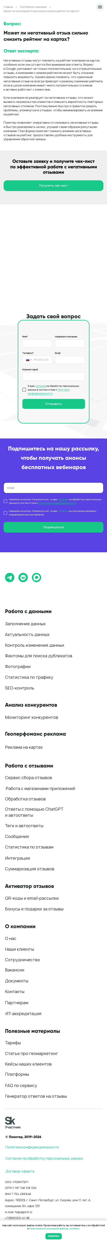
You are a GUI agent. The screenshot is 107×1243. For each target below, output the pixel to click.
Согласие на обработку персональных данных (44, 1158)
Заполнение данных (25, 624)
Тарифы (13, 1042)
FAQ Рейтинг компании (33, 7)
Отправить (53, 404)
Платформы (17, 1074)
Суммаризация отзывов (29, 869)
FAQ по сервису (21, 1085)
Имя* (25, 336)
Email (57, 353)
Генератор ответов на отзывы (36, 1096)
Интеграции (17, 858)
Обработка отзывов (25, 799)
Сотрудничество (22, 959)
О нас (10, 938)
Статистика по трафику (29, 677)
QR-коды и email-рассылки (32, 898)
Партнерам (16, 1002)
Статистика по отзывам (29, 847)
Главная (8, 7)
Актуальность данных (27, 634)
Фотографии (18, 666)
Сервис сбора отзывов (28, 777)
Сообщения (17, 836)
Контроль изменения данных (34, 645)
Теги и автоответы (24, 825)
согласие (40, 385)
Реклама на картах (24, 747)
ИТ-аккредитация (23, 1013)
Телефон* (28, 353)
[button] (53, 185)
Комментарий (30, 369)
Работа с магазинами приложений (40, 788)
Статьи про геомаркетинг (31, 1053)
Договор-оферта (19, 1171)
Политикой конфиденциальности (57, 502)
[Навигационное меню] (100, 7)
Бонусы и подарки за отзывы (34, 909)
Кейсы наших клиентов (28, 1064)
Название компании (66, 336)
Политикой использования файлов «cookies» (54, 1228)
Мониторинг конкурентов (31, 717)
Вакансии (14, 970)
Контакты (14, 991)
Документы (16, 981)
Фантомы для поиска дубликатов (38, 656)
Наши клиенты (19, 949)
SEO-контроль (19, 688)
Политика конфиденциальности (32, 1147)
